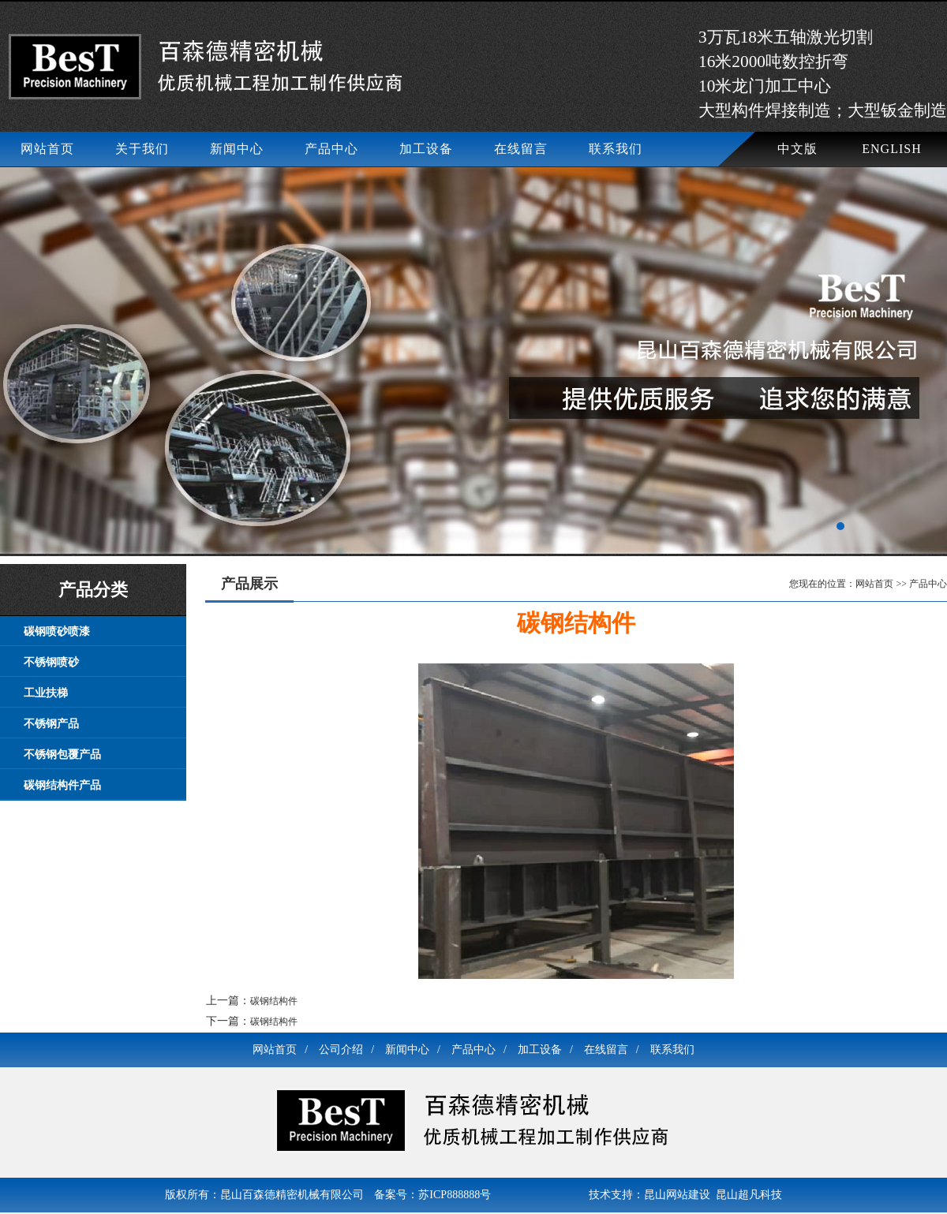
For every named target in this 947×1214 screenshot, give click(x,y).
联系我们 (615, 148)
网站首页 (47, 148)
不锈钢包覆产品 (62, 754)
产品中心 (331, 148)
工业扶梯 (46, 693)
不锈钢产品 (51, 724)
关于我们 (142, 148)
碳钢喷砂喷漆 (57, 631)
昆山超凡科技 (749, 1195)
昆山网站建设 (677, 1195)
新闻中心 (237, 148)
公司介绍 (346, 1049)
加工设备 (426, 148)
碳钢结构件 (274, 1001)
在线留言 (521, 148)
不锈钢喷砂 (51, 662)
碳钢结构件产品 (62, 785)
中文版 (797, 148)
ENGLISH (891, 148)
